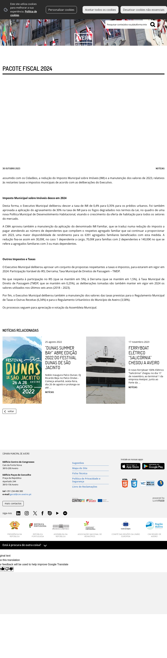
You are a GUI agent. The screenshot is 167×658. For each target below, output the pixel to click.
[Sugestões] (90, 463)
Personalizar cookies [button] (61, 10)
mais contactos (13, 503)
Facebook (42, 513)
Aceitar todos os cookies (100, 10)
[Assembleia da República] (61, 531)
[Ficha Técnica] (90, 473)
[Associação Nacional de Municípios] (90, 529)
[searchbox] (131, 24)
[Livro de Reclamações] (90, 486)
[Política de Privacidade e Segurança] (90, 480)
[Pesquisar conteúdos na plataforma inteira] (152, 24)
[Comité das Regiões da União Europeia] (125, 529)
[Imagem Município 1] (83, 28)
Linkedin (18, 513)
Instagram (27, 513)
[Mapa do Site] (90, 468)
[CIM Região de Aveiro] (154, 529)
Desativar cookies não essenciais (143, 10)
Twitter (35, 513)
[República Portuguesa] (38, 529)
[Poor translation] (9, 569)
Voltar (11, 411)
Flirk (65, 513)
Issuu (50, 513)
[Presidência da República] (15, 529)
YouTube (57, 514)
